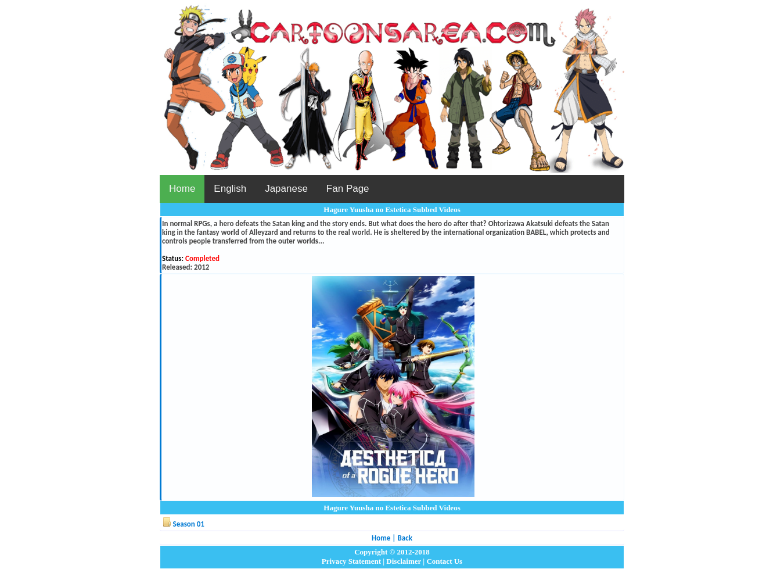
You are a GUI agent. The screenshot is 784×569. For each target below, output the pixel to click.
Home (182, 188)
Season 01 (188, 524)
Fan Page (347, 188)
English (230, 188)
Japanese (286, 188)
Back (404, 538)
